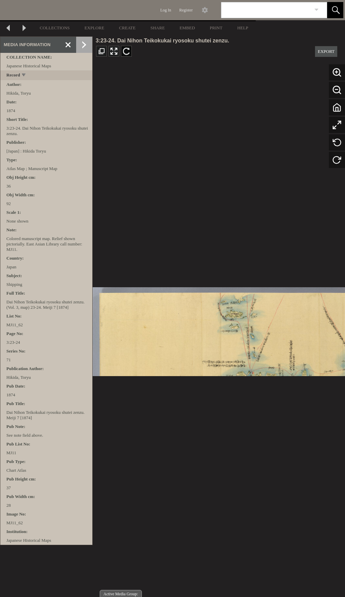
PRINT (216, 27)
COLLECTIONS (55, 27)
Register (186, 10)
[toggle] (24, 75)
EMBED (187, 27)
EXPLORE (94, 27)
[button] (335, 10)
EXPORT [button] (326, 51)
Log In (165, 10)
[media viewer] (219, 330)
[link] (316, 9)
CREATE (127, 27)
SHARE (157, 27)
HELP (242, 27)
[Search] (266, 10)
